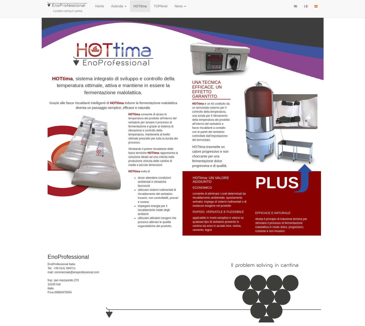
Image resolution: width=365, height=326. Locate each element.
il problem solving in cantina (67, 6)
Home (99, 6)
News (180, 6)
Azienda (118, 6)
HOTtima (140, 6)
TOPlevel (160, 6)
